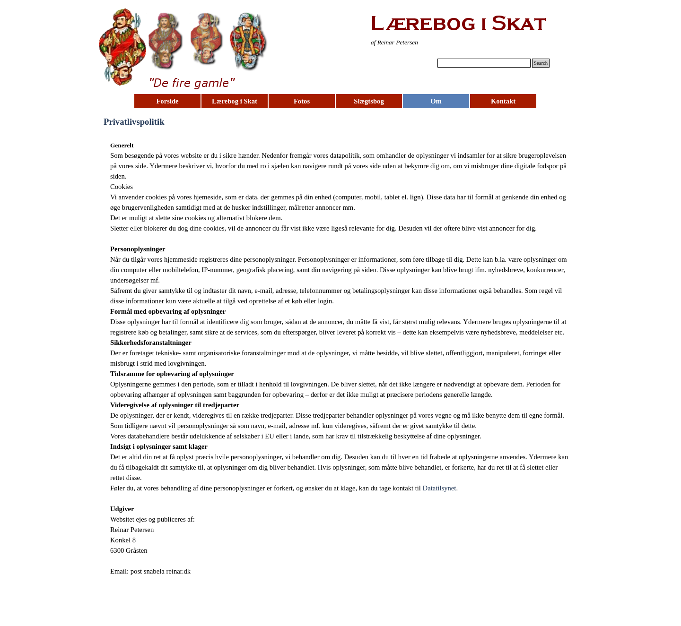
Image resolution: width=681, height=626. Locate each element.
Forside (167, 101)
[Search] (484, 63)
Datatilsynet (439, 488)
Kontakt (503, 101)
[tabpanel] (417, 42)
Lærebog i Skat (234, 101)
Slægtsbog (369, 101)
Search (541, 63)
